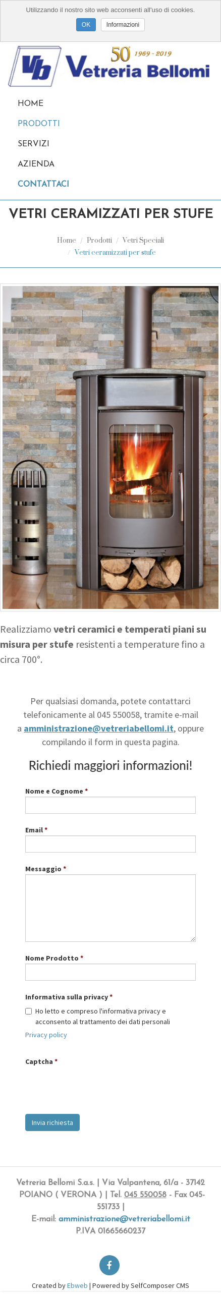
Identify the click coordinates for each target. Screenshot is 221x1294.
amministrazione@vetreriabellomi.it (124, 1219)
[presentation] (102, 1086)
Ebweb (77, 1285)
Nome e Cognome (54, 791)
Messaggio (43, 868)
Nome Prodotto (52, 958)
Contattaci (43, 185)
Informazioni (122, 24)
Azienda (36, 164)
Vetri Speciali (143, 240)
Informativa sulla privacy (66, 996)
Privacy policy (46, 1034)
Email (34, 829)
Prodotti (39, 124)
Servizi (33, 144)
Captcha (39, 1061)
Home (30, 104)
